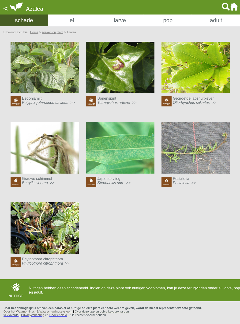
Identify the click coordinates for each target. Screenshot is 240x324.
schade (24, 20)
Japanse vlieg (114, 181)
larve (120, 20)
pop (167, 20)
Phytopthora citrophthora (46, 261)
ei (72, 20)
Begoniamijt (48, 100)
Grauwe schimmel (38, 181)
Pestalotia (184, 181)
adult (216, 20)
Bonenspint (117, 100)
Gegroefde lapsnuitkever (194, 100)
